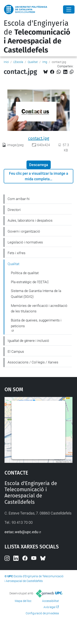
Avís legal (49, 607)
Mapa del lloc (23, 601)
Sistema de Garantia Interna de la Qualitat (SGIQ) (36, 294)
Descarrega (38, 165)
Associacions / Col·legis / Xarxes (33, 362)
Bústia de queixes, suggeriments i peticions (36, 323)
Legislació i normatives (25, 242)
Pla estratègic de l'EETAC (30, 282)
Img (44, 62)
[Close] (69, 9)
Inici (6, 62)
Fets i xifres (16, 253)
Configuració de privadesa (42, 613)
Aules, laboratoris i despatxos (30, 220)
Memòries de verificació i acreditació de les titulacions (39, 308)
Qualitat (33, 62)
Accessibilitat (50, 601)
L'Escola (18, 62)
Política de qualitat (25, 273)
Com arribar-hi (19, 199)
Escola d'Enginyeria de (37, 37)
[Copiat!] (71, 72)
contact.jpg (38, 138)
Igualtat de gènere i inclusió (28, 341)
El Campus (16, 351)
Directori (14, 210)
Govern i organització (24, 231)
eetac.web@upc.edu (21, 532)
